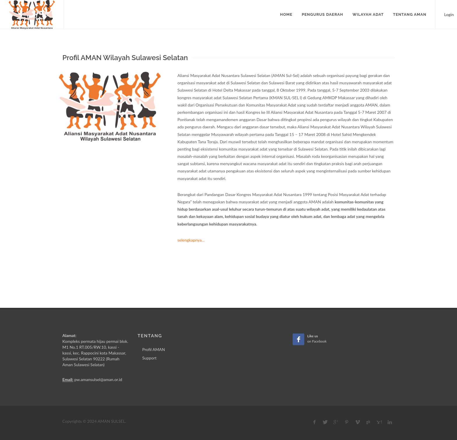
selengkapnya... (191, 240)
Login (446, 14)
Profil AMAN (153, 349)
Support (149, 357)
